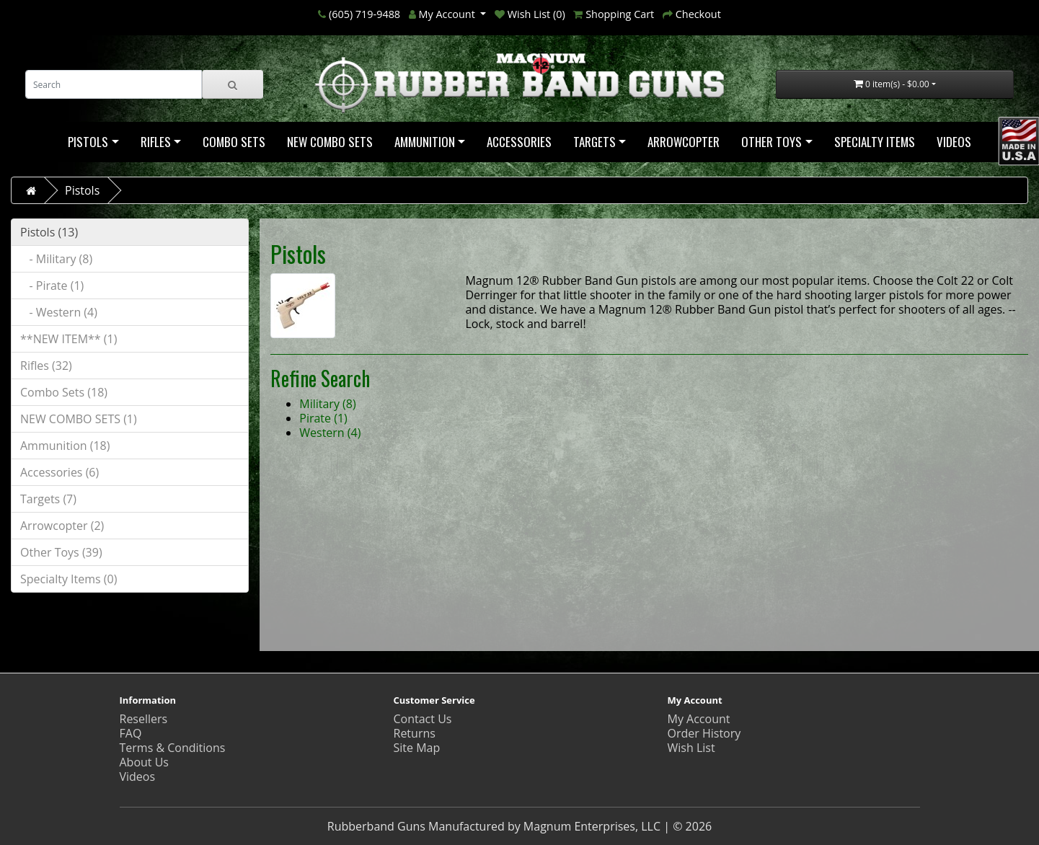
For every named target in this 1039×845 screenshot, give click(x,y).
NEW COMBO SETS (330, 142)
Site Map (417, 748)
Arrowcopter (683, 142)
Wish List (691, 748)
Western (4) (330, 433)
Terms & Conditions (173, 748)
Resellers (144, 719)
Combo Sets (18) (63, 392)
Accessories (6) (59, 472)
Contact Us (423, 719)
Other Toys (771, 142)
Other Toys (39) (61, 552)
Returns (415, 733)
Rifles (156, 142)
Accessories (519, 142)
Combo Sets (234, 142)
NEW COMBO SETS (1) (78, 419)
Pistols (88, 142)
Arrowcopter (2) (62, 526)
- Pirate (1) (52, 285)
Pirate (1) (323, 418)
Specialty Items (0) (68, 579)
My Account (699, 719)
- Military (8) (56, 259)
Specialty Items (874, 142)
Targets (594, 142)
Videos (954, 142)
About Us (144, 762)
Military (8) (327, 404)
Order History (704, 733)
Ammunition (424, 142)
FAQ (131, 733)
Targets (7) (48, 499)
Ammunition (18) (65, 446)
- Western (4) (58, 312)
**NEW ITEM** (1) (68, 339)
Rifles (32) (46, 365)
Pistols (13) (49, 232)
